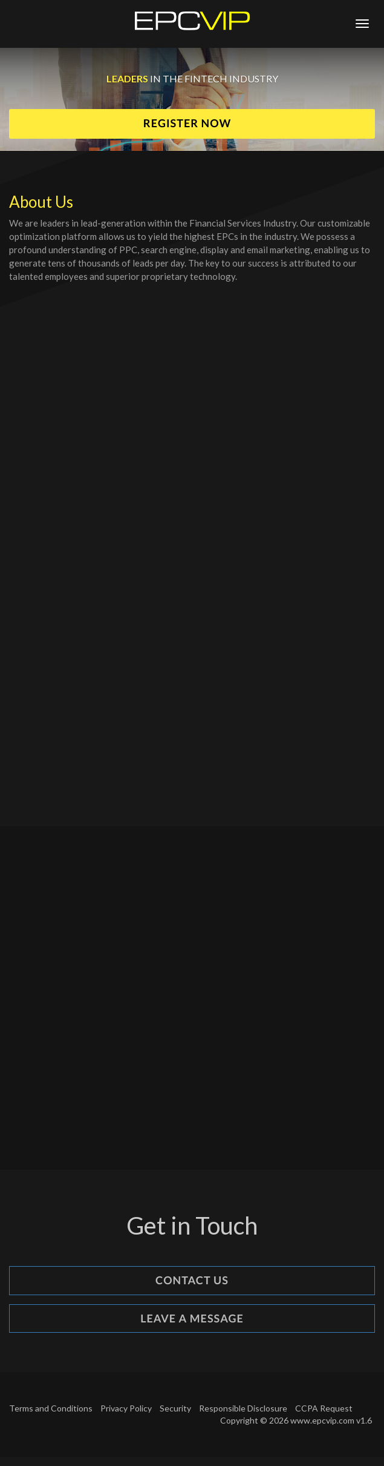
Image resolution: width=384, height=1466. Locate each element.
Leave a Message (192, 1318)
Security (175, 1408)
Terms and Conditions (51, 1408)
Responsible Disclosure (243, 1408)
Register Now (188, 123)
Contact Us (192, 1280)
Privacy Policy (126, 1408)
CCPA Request (324, 1408)
